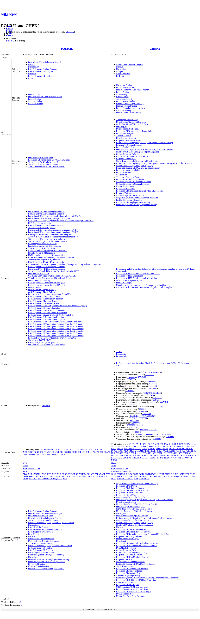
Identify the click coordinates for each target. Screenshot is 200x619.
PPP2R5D (115, 455)
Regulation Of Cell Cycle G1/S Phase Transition (136, 580)
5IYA (44, 474)
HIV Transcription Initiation (39, 223)
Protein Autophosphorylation (128, 170)
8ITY (95, 476)
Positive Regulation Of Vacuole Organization (46, 562)
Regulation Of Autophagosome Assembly (133, 202)
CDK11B (143, 446)
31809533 (134, 420)
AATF (131, 444)
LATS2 (190, 449)
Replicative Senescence (125, 188)
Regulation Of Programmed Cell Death (132, 568)
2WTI (153, 474)
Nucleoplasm (33, 67)
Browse (9, 28)
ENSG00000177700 (31, 468)
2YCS (119, 476)
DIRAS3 (181, 446)
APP (136, 444)
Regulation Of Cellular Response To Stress (133, 532)
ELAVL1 (194, 446)
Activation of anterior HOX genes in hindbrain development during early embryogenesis (64, 264)
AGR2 (43, 450)
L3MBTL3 (101, 450)
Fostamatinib (121, 356)
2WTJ (159, 474)
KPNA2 (183, 449)
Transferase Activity (124, 99)
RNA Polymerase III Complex (40, 71)
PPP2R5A (169, 453)
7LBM (50, 476)
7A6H (81, 474)
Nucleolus (32, 74)
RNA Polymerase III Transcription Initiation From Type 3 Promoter (55, 333)
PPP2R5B (178, 453)
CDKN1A (152, 446)
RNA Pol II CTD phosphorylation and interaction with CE (52, 338)
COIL (76, 450)
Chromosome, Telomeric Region (129, 64)
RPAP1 (107, 452)
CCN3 (64, 450)
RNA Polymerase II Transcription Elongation (46, 319)
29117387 (134, 427)
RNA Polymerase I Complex (40, 76)
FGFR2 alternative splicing (39, 280)
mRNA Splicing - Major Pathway (41, 290)
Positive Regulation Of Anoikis (129, 200)
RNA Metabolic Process (38, 527)
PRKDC (140, 455)
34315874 (148, 372)
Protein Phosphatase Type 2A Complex (132, 516)
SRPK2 (141, 458)
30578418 (46, 406)
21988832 (70, 32)
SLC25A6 (127, 458)
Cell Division (121, 175)
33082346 (137, 432)
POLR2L (67, 48)
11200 (113, 463)
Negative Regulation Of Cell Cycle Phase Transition (137, 504)
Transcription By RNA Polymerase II (43, 164)
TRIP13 (54, 454)
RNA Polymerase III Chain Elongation (44, 308)
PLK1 (188, 451)
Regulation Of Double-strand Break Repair (133, 591)
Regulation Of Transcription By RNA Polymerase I (49, 160)
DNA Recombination (125, 594)
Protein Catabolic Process (126, 147)
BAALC (167, 444)
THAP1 (38, 454)
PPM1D (127, 453)
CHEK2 (155, 48)
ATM (156, 444)
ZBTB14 (61, 454)
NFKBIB (34, 452)
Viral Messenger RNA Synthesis (41, 248)
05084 (113, 466)
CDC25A (120, 446)
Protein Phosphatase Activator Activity (132, 589)
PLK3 (193, 451)
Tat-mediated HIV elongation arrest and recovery (48, 239)
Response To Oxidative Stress (128, 140)
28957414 (144, 430)
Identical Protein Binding (126, 106)
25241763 (140, 434)
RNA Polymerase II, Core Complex (42, 69)
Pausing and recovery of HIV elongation (44, 246)
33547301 (157, 372)
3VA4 (149, 476)
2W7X (136, 474)
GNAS (145, 449)
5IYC (54, 474)
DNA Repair (121, 126)
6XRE (75, 474)
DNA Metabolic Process (126, 548)
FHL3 (131, 449)
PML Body (120, 76)
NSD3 (182, 451)
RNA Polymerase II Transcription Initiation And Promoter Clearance (56, 322)
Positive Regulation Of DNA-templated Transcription (138, 168)
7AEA (97, 474)
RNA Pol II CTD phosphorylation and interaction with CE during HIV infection (60, 221)
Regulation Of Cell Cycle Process (130, 488)
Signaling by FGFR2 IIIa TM (40, 340)
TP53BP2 (46, 454)
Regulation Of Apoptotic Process (129, 573)
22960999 (151, 381)
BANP (49, 450)
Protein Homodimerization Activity (130, 108)
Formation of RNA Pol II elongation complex (46, 211)
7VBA (73, 476)
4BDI (136, 479)
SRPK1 (135, 458)
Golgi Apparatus (123, 74)
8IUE (99, 476)
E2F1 (188, 446)
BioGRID (10, 41)
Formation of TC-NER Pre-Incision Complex (46, 269)
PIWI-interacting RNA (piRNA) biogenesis (46, 262)
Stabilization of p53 (124, 283)
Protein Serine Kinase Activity (128, 113)
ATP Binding (121, 94)
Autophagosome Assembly (127, 120)
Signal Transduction (124, 566)
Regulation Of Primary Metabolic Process (133, 529)
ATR (161, 444)
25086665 (136, 423)
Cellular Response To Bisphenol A (130, 195)
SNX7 (25, 454)
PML (113, 453)
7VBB (78, 476)
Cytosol (31, 78)
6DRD (64, 474)
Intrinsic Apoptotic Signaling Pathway (131, 552)
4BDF (119, 479)
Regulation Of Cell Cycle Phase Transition (133, 490)
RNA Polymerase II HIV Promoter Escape (45, 225)
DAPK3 (169, 446)
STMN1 (153, 458)
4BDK (146, 479)
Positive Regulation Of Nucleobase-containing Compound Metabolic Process (147, 578)
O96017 (127, 471)
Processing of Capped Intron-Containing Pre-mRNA (49, 294)
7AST (102, 474)
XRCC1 (114, 460)
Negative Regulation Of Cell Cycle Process (134, 511)
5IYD (59, 474)
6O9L (70, 474)
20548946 (149, 434)
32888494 (150, 395)
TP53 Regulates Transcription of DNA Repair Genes (49, 278)
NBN (170, 451)
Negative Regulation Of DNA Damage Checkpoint (137, 198)
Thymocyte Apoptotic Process (128, 177)
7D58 (108, 474)
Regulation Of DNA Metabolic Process (132, 557)
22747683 (131, 379)
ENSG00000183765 (119, 468)
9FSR (59, 479)
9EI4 (39, 479)
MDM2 (133, 451)
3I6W (144, 476)
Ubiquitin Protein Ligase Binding (129, 103)
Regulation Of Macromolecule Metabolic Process (136, 545)
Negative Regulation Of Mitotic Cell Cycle (133, 520)
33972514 (157, 397)
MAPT (120, 451)
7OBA (61, 476)
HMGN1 (151, 449)
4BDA (176, 476)
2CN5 (119, 474)
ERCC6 (120, 449)
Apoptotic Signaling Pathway (128, 575)
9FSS (65, 479)
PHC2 (40, 452)
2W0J (130, 474)
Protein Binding (34, 99)
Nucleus (31, 64)
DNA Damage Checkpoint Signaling (131, 122)
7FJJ (45, 476)
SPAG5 (32, 454)
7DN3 (30, 476)
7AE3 (91, 474)
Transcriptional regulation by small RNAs (45, 260)
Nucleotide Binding (124, 85)
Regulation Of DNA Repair (127, 585)
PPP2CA (144, 453)
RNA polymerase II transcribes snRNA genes (46, 283)
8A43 (90, 476)
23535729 (133, 377)
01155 (25, 466)
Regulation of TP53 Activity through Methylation (136, 278)
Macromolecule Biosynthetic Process (43, 541)
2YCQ (192, 474)
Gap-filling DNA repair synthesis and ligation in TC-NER (52, 276)
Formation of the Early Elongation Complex (46, 214)
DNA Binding (34, 94)
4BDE (113, 479)
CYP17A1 (161, 446)
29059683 (142, 377)
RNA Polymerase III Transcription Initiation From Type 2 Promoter (55, 329)
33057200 (146, 414)
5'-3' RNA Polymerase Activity (40, 543)
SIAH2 (119, 458)
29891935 (157, 393)
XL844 (119, 352)
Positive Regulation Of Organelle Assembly (46, 555)
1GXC (113, 474)
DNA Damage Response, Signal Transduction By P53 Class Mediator (144, 149)
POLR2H (88, 452)
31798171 (143, 416)
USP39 (185, 458)
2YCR (113, 476)
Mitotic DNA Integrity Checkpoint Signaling (134, 525)
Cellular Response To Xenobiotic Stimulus (133, 182)
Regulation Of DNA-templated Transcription (134, 131)
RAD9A (170, 455)
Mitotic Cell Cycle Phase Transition (130, 596)
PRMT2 (147, 455)
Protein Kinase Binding (125, 101)
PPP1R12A (135, 453)
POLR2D (72, 452)
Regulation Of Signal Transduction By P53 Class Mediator (140, 191)
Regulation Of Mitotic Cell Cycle (129, 493)
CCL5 (113, 446)
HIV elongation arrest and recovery (42, 244)
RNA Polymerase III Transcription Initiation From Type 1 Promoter (55, 324)
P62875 (26, 471)
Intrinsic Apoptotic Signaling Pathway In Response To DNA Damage (144, 143)
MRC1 (152, 451)
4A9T (165, 476)
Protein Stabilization (124, 172)
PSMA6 (96, 452)
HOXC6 (159, 449)
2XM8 (175, 474)
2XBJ (164, 474)
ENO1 (113, 449)
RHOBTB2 (192, 455)
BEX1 (173, 444)
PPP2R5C (187, 453)
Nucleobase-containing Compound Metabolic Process (50, 545)
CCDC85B (56, 450)
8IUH (104, 476)
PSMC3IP (155, 455)
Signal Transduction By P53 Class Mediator (134, 509)
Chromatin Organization (126, 582)
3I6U (140, 476)
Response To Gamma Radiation (129, 145)
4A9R (155, 476)
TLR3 (166, 458)
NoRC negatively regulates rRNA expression (46, 255)
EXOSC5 (83, 450)
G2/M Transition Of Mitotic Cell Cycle (132, 124)
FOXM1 (137, 449)
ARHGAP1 (143, 444)
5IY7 (30, 474)
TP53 (171, 458)
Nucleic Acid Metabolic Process (41, 539)
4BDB (182, 476)
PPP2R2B (161, 453)
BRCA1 (180, 444)
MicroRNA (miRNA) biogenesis (41, 253)
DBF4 (175, 446)
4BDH (130, 479)
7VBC (84, 476)
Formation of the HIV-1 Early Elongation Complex (49, 218)
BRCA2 (187, 444)
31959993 (130, 391)
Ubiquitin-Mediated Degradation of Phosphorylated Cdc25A (141, 285)
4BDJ (141, 479)
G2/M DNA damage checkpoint (129, 280)
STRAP (160, 458)
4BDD (193, 476)
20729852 (152, 384)
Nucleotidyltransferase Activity (41, 552)
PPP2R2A (152, 453)
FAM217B (92, 450)
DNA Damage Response (126, 138)
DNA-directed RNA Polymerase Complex (45, 62)
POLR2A (47, 452)
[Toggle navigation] (2, 22)
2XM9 (181, 474)
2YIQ (124, 476)
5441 (25, 463)
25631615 (134, 416)
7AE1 (86, 474)
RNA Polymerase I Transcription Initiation (45, 296)
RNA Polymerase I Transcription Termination (46, 310)
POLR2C (64, 452)
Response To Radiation (125, 559)
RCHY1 (177, 455)
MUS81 (164, 451)
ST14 (147, 458)
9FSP (49, 479)
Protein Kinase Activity (125, 87)
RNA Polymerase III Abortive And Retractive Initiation (50, 315)
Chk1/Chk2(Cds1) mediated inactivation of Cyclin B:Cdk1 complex (144, 287)
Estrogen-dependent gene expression (43, 342)
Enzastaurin (121, 354)
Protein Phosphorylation (126, 133)
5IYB (49, 474)
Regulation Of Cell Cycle (126, 486)
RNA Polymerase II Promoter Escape (43, 303)
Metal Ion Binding (35, 103)
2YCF (186, 474)
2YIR (130, 476)
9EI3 (35, 479)
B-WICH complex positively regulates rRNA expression (51, 257)
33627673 (148, 393)
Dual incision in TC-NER (38, 273)
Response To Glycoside (125, 193)
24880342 (132, 404)
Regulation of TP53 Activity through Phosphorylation (138, 273)
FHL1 (126, 449)
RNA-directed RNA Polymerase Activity (45, 529)
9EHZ (25, 479)
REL (101, 452)
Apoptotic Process (123, 136)
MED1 (146, 451)
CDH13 (136, 446)
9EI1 (31, 479)
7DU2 (36, 476)
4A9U (170, 476)
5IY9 (39, 474)
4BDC (187, 476)
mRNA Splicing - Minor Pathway (42, 292)
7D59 (25, 476)
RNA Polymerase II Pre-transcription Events (46, 267)
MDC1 (126, 451)
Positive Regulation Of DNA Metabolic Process (135, 564)
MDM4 (140, 451)
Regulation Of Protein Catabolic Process (132, 156)
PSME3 (163, 455)
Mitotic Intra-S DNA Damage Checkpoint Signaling (137, 152)
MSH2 (158, 451)
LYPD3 (114, 451)
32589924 (153, 388)
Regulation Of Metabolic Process (129, 571)
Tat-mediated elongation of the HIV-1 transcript (47, 241)
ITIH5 (165, 449)
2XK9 (169, 474)
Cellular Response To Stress (127, 154)
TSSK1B (178, 458)
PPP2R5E (124, 455)
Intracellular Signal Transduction (129, 495)
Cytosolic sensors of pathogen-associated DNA (47, 250)
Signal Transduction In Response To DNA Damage (137, 161)
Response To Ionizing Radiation (129, 536)
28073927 (151, 416)
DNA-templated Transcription (40, 157)
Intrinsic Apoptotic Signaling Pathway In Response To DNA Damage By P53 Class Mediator (154, 163)
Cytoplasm (120, 71)
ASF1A (151, 444)
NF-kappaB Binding (36, 564)
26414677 (143, 411)
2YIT (135, 476)
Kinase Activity (122, 97)
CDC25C (128, 446)
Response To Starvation (125, 159)
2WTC (142, 474)
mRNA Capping (34, 287)
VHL (190, 458)
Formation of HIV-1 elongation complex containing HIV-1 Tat (53, 230)
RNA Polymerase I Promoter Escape (43, 301)
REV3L (184, 455)
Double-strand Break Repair (127, 129)
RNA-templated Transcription (40, 532)
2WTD (148, 474)
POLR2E (80, 452)
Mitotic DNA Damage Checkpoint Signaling (134, 165)
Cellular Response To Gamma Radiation (132, 184)
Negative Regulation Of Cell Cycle (130, 497)
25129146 (152, 386)
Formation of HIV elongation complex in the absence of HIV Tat (54, 216)
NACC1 (26, 452)
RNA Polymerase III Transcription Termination (47, 312)
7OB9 (55, 476)
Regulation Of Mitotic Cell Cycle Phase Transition (137, 543)
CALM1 (194, 444)
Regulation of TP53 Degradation (129, 276)
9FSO (44, 479)
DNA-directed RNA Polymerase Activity (45, 97)
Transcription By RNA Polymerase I (43, 162)
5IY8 (35, 474)
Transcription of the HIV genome (41, 227)
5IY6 (25, 474)
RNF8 (113, 458)
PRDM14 (132, 455)
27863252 (139, 425)
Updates (9, 35)
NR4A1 (176, 451)
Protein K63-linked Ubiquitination (130, 179)
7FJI (41, 476)
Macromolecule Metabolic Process (130, 562)
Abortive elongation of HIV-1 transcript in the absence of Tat (53, 237)
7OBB (67, 476)
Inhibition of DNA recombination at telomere (46, 345)
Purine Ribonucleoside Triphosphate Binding (46, 568)
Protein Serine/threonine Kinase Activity (132, 90)
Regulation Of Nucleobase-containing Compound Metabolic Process (144, 534)
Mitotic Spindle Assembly (127, 186)
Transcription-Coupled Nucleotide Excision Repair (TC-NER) (53, 271)
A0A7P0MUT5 (117, 471)
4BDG (125, 479)
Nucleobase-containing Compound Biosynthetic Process (51, 523)
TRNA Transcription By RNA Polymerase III (46, 167)
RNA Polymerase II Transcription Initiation (46, 317)
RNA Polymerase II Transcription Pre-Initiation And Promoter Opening (57, 306)
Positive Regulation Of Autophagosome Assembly (136, 205)
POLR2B (56, 452)
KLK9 (177, 449)
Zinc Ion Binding (35, 101)
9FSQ (54, 479)
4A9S (160, 476)
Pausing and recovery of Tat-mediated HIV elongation (50, 234)
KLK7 (171, 449)
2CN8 (124, 474)
